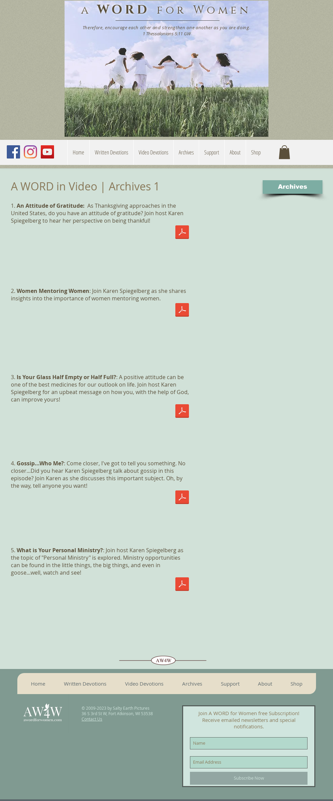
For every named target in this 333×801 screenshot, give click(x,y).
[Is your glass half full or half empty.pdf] (182, 411)
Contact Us (92, 719)
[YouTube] (47, 152)
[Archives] (292, 187)
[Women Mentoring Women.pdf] (182, 310)
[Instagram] (30, 152)
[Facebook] (13, 152)
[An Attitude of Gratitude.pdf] (182, 232)
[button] (235, 152)
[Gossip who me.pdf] (182, 497)
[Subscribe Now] (249, 778)
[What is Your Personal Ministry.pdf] (182, 584)
